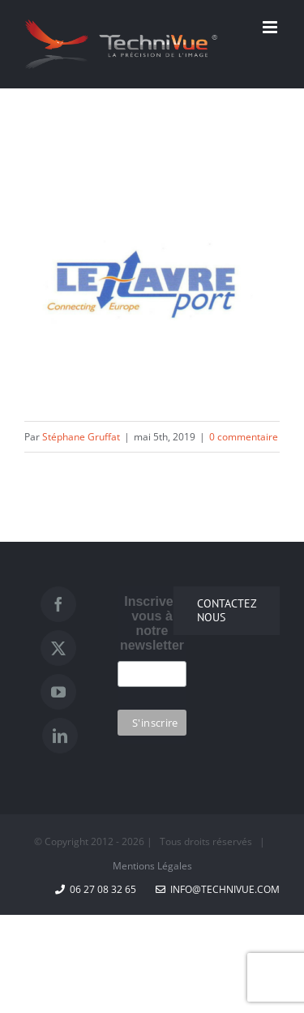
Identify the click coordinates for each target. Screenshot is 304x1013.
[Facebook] (58, 604)
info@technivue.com (218, 889)
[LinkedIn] (60, 735)
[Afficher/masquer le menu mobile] (271, 27)
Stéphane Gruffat (81, 437)
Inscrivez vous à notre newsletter (152, 623)
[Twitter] (58, 648)
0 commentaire (243, 437)
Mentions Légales (152, 866)
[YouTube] (58, 692)
